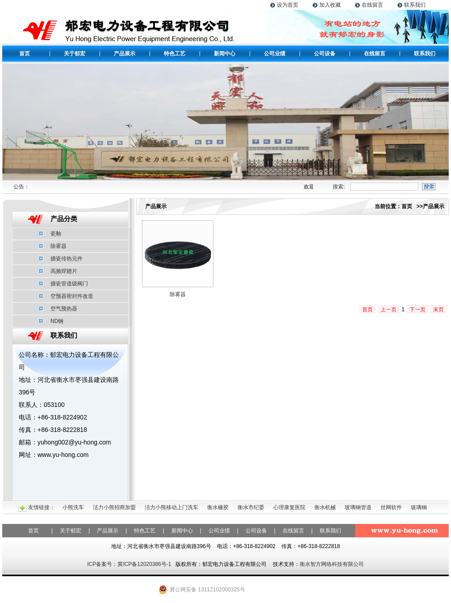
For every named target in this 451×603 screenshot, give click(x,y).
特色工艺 (174, 53)
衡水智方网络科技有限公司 (332, 564)
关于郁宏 (74, 53)
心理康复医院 (289, 507)
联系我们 (415, 5)
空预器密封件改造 (71, 296)
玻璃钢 (419, 507)
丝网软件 (391, 507)
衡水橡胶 (218, 507)
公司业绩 (274, 53)
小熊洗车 (73, 507)
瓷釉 (55, 233)
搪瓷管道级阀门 (69, 284)
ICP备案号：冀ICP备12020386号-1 (129, 564)
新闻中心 (224, 53)
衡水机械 (325, 507)
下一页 (417, 309)
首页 (24, 53)
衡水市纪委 (251, 507)
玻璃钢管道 (358, 507)
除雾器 (58, 246)
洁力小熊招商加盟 (114, 507)
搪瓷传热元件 (66, 258)
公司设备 (324, 53)
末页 (438, 309)
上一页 (388, 309)
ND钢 (56, 321)
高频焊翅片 (63, 271)
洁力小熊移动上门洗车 (171, 507)
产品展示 (124, 53)
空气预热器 (63, 309)
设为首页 (287, 5)
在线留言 (372, 5)
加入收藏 (330, 5)
